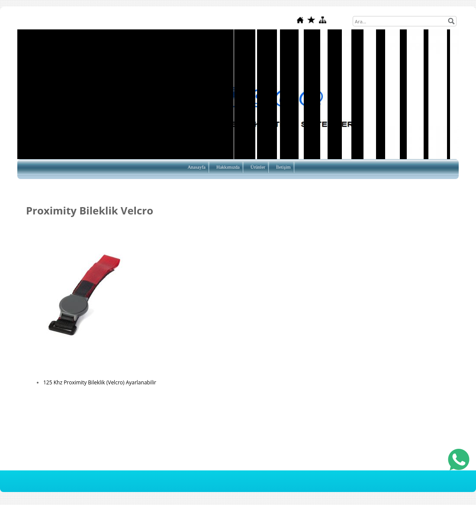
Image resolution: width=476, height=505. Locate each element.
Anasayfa (196, 166)
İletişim (283, 166)
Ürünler (258, 166)
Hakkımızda (228, 166)
